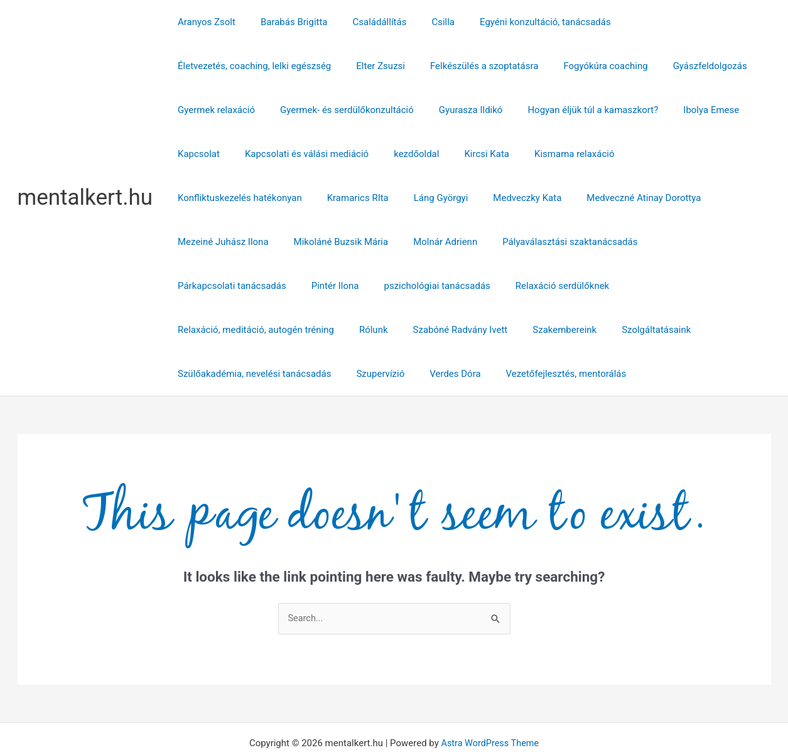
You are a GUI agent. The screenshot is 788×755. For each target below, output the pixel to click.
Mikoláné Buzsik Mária (625, 198)
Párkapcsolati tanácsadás (382, 241)
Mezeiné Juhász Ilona (513, 198)
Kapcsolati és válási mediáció (236, 154)
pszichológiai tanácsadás (575, 241)
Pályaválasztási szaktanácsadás (242, 241)
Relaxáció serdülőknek (694, 241)
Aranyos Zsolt (203, 22)
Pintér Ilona (480, 241)
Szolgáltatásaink (627, 285)
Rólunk (364, 285)
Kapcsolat (655, 110)
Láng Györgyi (202, 198)
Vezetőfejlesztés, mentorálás (544, 329)
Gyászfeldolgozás (509, 66)
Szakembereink (542, 285)
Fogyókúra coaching (411, 66)
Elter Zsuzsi (199, 66)
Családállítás (364, 22)
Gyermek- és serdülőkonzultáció (241, 110)
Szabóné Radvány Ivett (444, 285)
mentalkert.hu (85, 175)
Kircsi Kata (404, 154)
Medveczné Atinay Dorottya (392, 198)
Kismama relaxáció (485, 154)
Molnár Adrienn (723, 198)
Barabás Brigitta (284, 22)
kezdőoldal (339, 154)
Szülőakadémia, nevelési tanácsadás (251, 329)
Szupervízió (371, 329)
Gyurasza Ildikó (359, 110)
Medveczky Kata (282, 198)
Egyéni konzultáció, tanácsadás (517, 22)
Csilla (421, 22)
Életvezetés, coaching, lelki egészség (678, 22)
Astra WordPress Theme (490, 699)
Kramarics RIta (717, 154)
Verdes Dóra (439, 329)
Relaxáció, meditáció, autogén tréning (253, 285)
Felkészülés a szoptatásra (296, 66)
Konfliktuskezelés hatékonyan (606, 154)
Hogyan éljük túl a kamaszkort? (474, 110)
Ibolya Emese (587, 110)
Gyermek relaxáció (603, 66)
